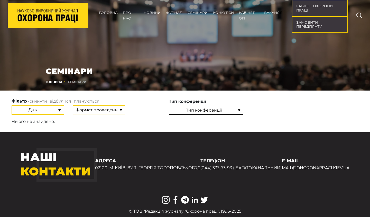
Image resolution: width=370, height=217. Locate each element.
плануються (86, 101)
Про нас (127, 15)
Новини (152, 13)
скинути (38, 101)
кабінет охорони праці (314, 8)
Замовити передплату (309, 24)
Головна (108, 13)
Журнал (174, 13)
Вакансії (273, 13)
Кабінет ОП (247, 15)
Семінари (198, 13)
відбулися (60, 101)
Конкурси (223, 13)
